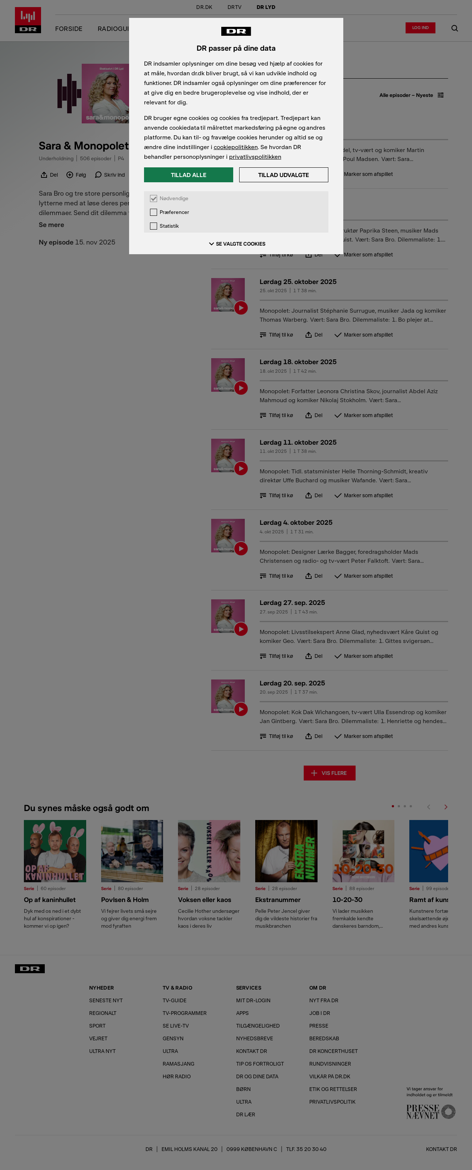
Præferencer (174, 212)
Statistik (169, 226)
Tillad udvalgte (283, 174)
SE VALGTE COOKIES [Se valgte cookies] (236, 243)
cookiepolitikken (236, 146)
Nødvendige (174, 198)
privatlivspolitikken (255, 156)
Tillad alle (188, 174)
